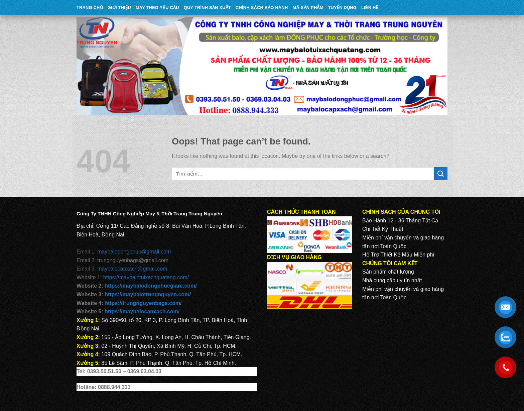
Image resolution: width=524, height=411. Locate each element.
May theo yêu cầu (157, 7)
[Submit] (440, 173)
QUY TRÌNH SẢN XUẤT (207, 7)
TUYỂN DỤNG (342, 7)
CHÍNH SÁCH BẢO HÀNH (262, 7)
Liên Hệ (369, 7)
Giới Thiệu (119, 7)
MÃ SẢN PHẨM (308, 7)
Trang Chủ (90, 7)
